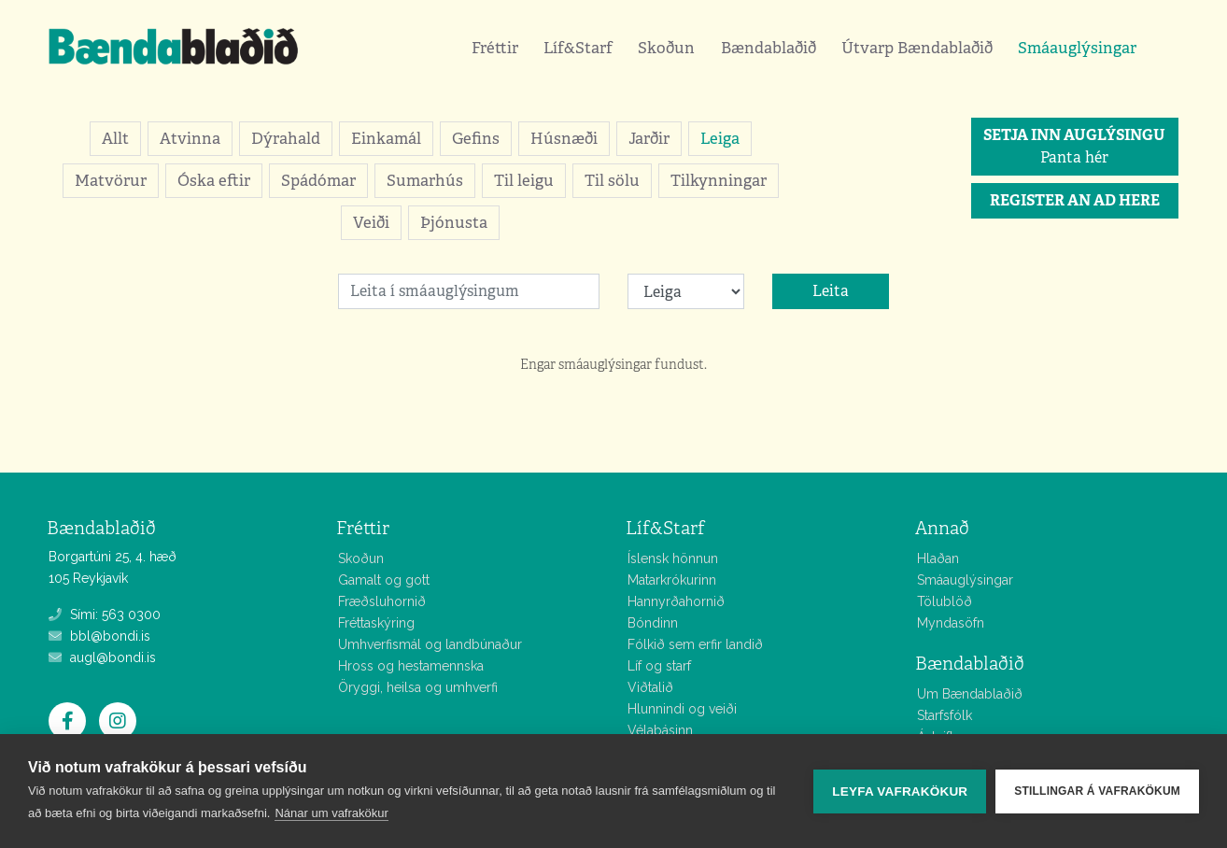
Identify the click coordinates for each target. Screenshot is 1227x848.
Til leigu (524, 180)
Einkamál (386, 138)
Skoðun (666, 47)
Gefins (476, 138)
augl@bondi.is (102, 657)
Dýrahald (285, 138)
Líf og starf (659, 665)
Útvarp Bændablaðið (917, 47)
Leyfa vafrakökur (899, 791)
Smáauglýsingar (1077, 47)
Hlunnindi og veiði (682, 708)
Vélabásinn (660, 730)
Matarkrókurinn (672, 579)
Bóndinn (653, 622)
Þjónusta (453, 222)
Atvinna (190, 138)
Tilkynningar (718, 180)
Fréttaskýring (376, 622)
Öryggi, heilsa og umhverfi (418, 687)
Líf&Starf (578, 47)
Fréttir (495, 47)
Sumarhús (425, 180)
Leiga (720, 138)
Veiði (371, 222)
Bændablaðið (768, 47)
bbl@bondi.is (99, 636)
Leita (830, 291)
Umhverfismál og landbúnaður (430, 644)
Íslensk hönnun (673, 558)
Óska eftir (213, 180)
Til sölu (612, 180)
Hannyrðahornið (676, 601)
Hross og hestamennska (411, 665)
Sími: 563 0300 (105, 614)
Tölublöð (944, 601)
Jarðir (649, 138)
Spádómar (318, 180)
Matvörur (111, 180)
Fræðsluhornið (382, 601)
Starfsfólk (944, 715)
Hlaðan (938, 558)
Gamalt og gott (384, 579)
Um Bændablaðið (969, 693)
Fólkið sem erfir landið (695, 644)
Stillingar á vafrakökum (1097, 791)
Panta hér (1074, 146)
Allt (115, 138)
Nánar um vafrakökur (331, 813)
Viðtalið (650, 687)
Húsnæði (564, 138)
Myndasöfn (950, 622)
